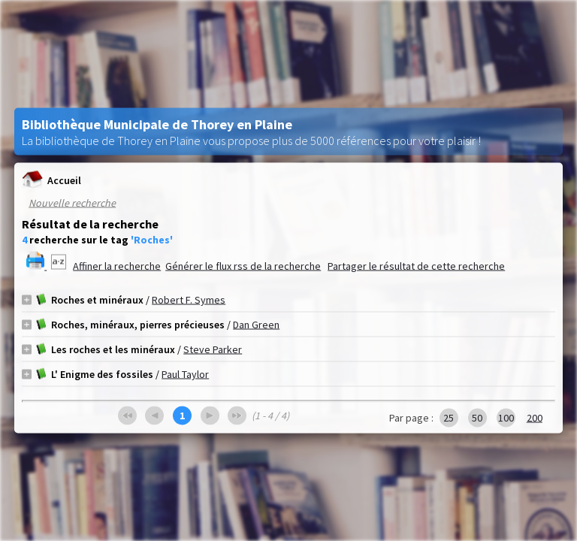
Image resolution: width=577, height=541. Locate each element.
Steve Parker (212, 349)
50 (477, 418)
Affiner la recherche (117, 266)
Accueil (51, 180)
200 (534, 418)
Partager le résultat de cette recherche (416, 266)
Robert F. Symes (188, 300)
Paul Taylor (185, 374)
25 (448, 418)
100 (506, 418)
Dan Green (256, 324)
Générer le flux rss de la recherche (243, 266)
